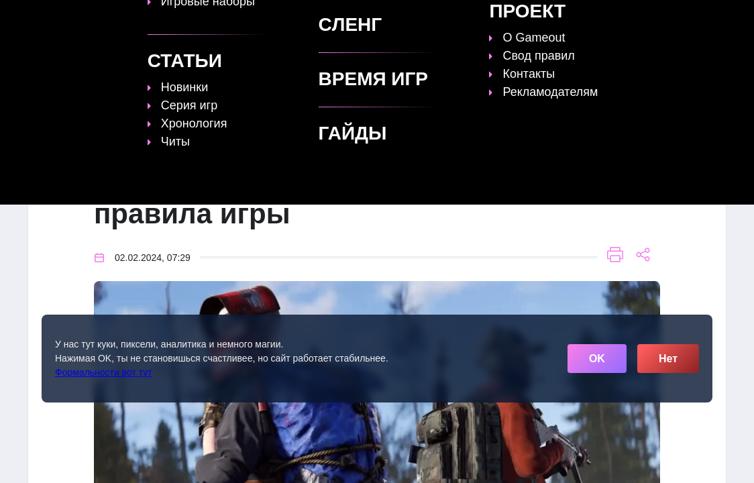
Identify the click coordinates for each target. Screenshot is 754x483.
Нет (668, 358)
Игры (593, 18)
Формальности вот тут (103, 372)
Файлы (494, 18)
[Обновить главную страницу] (112, 18)
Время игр (429, 18)
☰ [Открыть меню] (714, 18)
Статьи (366, 18)
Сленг (545, 18)
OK (597, 358)
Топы (264, 18)
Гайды (313, 18)
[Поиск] (690, 17)
